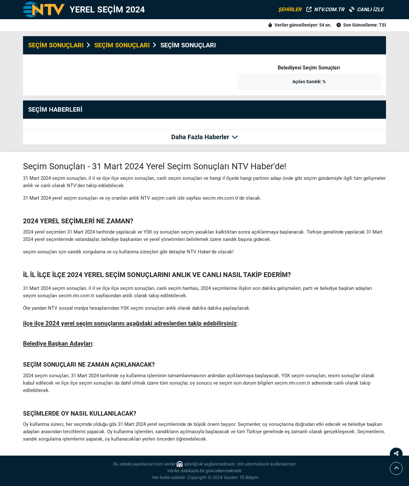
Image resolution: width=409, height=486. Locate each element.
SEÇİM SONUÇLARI (56, 45)
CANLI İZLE (366, 9)
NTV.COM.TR (325, 9)
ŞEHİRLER (289, 9)
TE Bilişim (248, 477)
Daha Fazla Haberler (204, 137)
